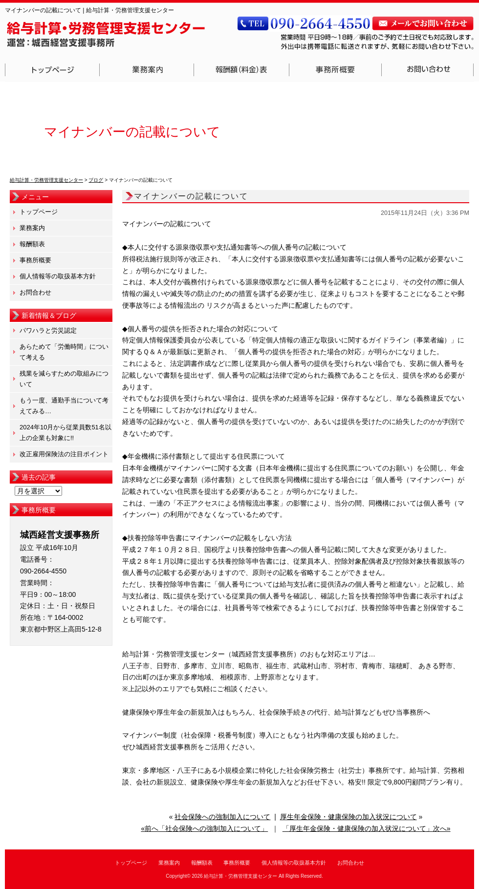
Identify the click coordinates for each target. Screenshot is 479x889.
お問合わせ (428, 70)
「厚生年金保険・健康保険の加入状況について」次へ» (367, 828)
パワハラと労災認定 (48, 330)
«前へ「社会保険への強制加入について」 (204, 828)
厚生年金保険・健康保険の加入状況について (348, 817)
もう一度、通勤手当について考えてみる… (64, 406)
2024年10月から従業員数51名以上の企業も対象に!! (65, 432)
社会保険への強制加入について (222, 817)
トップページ (52, 70)
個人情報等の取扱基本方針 (58, 276)
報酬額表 (241, 70)
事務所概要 (335, 70)
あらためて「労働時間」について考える (64, 352)
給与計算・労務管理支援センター (240, 876)
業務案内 (147, 70)
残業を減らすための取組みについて (64, 379)
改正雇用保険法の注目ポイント (64, 454)
